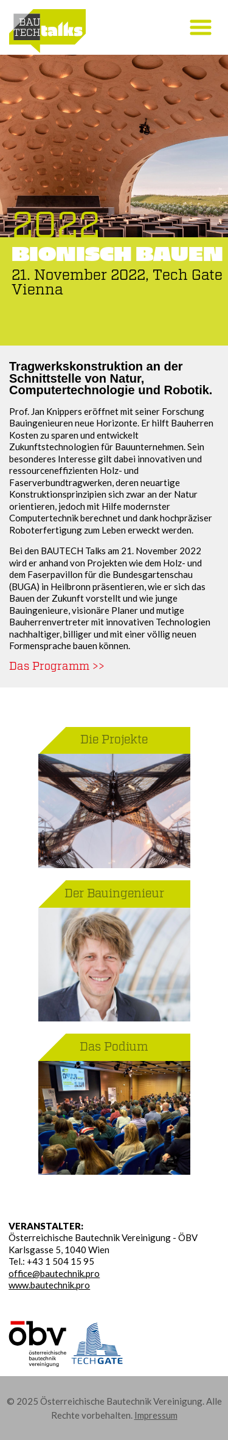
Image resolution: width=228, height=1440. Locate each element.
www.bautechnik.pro (49, 1284)
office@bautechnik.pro (54, 1273)
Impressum (156, 1415)
